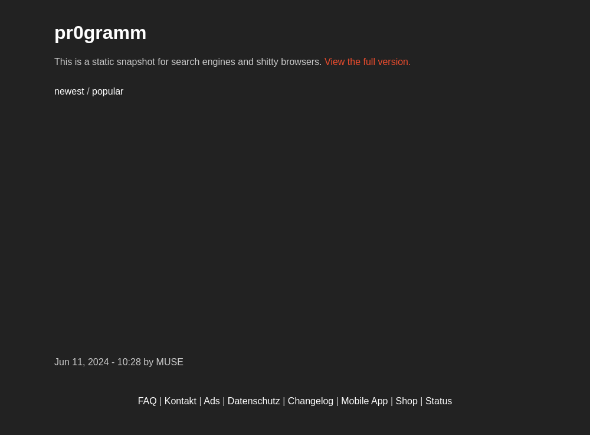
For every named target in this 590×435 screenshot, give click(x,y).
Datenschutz (254, 401)
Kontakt (180, 401)
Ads (212, 401)
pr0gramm (100, 32)
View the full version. (367, 62)
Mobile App (364, 401)
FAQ (147, 401)
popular (107, 91)
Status (438, 401)
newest (69, 91)
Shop (407, 401)
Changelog (310, 401)
